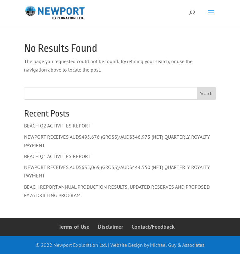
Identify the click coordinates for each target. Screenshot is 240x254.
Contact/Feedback (153, 226)
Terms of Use (73, 226)
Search (206, 93)
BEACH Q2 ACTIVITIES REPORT (57, 125)
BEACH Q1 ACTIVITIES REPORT (57, 156)
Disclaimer (110, 226)
